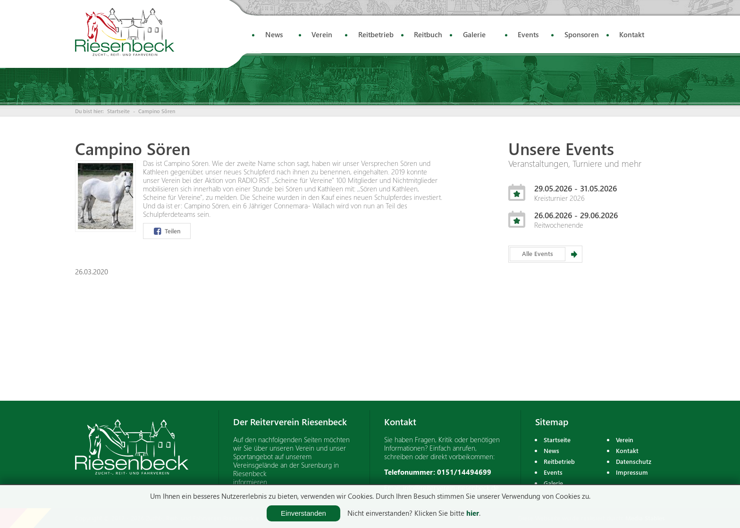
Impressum (632, 472)
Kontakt (631, 34)
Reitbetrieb (376, 34)
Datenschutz (633, 461)
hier (472, 513)
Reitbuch (428, 34)
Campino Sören (156, 111)
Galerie (474, 34)
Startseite (118, 111)
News (274, 34)
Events (528, 34)
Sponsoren (581, 34)
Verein (321, 34)
